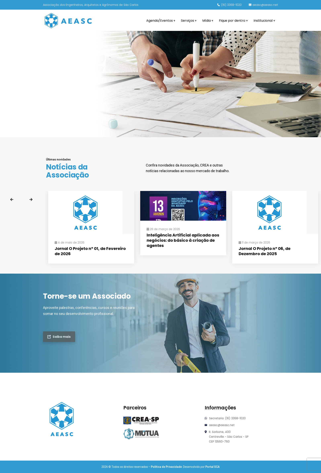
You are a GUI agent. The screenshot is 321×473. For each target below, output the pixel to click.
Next (31, 199)
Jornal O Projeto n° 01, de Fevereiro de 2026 (90, 251)
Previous (11, 199)
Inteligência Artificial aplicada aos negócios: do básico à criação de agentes (183, 240)
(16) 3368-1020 (229, 5)
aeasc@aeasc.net (263, 5)
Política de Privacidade (166, 466)
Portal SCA (212, 466)
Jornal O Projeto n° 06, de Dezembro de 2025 (264, 251)
